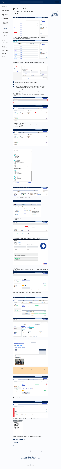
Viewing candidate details (55, 14)
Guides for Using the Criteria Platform (5, 8)
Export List (14, 445)
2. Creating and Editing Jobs (5, 12)
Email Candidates (15, 442)
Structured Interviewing (5, 18)
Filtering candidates (54, 13)
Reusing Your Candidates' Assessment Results (30, 457)
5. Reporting (4, 44)
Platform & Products (5, 50)
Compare (14, 444)
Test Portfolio (4, 53)
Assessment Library (30, 459)
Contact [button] (57, 1)
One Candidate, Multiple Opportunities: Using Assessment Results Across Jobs (30, 458)
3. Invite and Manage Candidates (5, 15)
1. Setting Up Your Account (5, 10)
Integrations (3, 48)
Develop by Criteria (4, 6)
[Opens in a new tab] (30, 465)
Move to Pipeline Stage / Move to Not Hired (19, 439)
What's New (3, 56)
